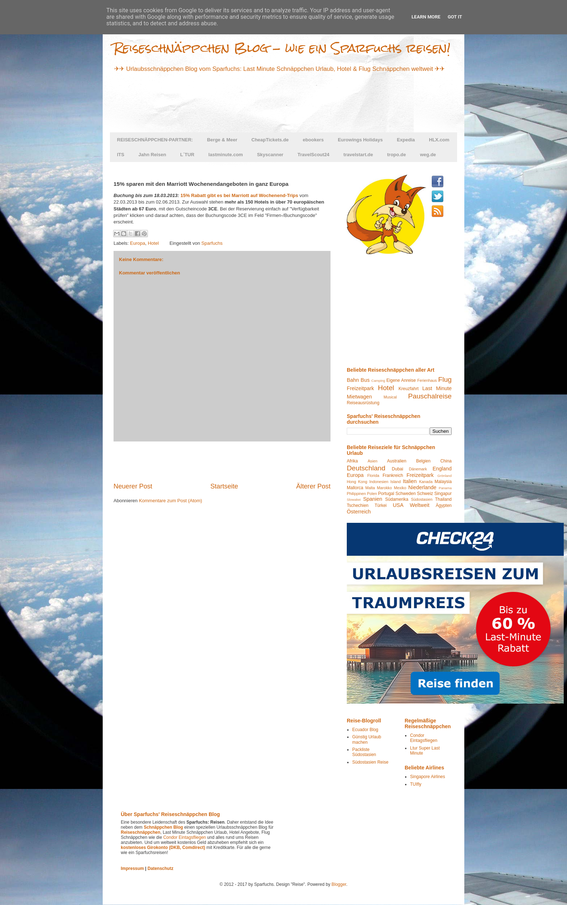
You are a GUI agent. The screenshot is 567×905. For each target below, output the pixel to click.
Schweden (406, 493)
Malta (370, 488)
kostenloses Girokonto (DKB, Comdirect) (163, 847)
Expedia (406, 139)
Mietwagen (359, 397)
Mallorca (355, 487)
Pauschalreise (430, 396)
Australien (396, 461)
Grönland (445, 476)
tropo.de (396, 154)
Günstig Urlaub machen (366, 739)
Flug (445, 379)
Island (396, 481)
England (442, 468)
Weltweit (419, 505)
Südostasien (421, 499)
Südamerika (396, 499)
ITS (120, 154)
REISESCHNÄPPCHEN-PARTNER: (155, 139)
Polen (372, 493)
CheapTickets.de (270, 139)
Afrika (352, 461)
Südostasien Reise (370, 762)
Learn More (426, 17)
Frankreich (393, 475)
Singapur (443, 493)
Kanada (425, 481)
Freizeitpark (360, 388)
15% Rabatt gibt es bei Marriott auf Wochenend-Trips (239, 195)
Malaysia (443, 481)
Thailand (443, 499)
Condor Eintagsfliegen (423, 738)
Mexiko (400, 488)
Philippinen (356, 493)
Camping (378, 381)
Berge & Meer (222, 139)
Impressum (132, 868)
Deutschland (366, 468)
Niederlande (422, 487)
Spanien (372, 499)
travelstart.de (358, 154)
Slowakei (354, 499)
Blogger (339, 884)
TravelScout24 (313, 154)
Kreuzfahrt (408, 388)
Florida (373, 475)
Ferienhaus (427, 380)
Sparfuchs (212, 243)
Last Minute (437, 388)
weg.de (428, 154)
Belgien (423, 461)
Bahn (353, 380)
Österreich (359, 512)
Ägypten (444, 505)
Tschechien (357, 505)
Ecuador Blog (365, 729)
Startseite (224, 486)
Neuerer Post (133, 486)
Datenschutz (160, 868)
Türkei (381, 505)
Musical (390, 397)
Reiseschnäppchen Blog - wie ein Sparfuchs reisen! (282, 48)
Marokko (384, 488)
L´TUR (187, 154)
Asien (373, 461)
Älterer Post (313, 486)
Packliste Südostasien (364, 752)
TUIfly (415, 784)
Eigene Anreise (401, 380)
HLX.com (439, 139)
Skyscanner (270, 154)
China (446, 461)
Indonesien (378, 481)
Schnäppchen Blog (163, 827)
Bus (365, 380)
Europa (137, 243)
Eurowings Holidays (360, 139)
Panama (445, 488)
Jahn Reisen (152, 154)
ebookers (313, 139)
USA (398, 505)
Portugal (386, 493)
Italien (410, 481)
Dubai (397, 468)
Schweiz (425, 493)
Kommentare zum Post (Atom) (170, 500)
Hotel (153, 243)
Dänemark (418, 469)
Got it (455, 17)
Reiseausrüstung (363, 402)
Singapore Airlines (427, 776)
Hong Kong (357, 481)
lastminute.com (225, 154)
